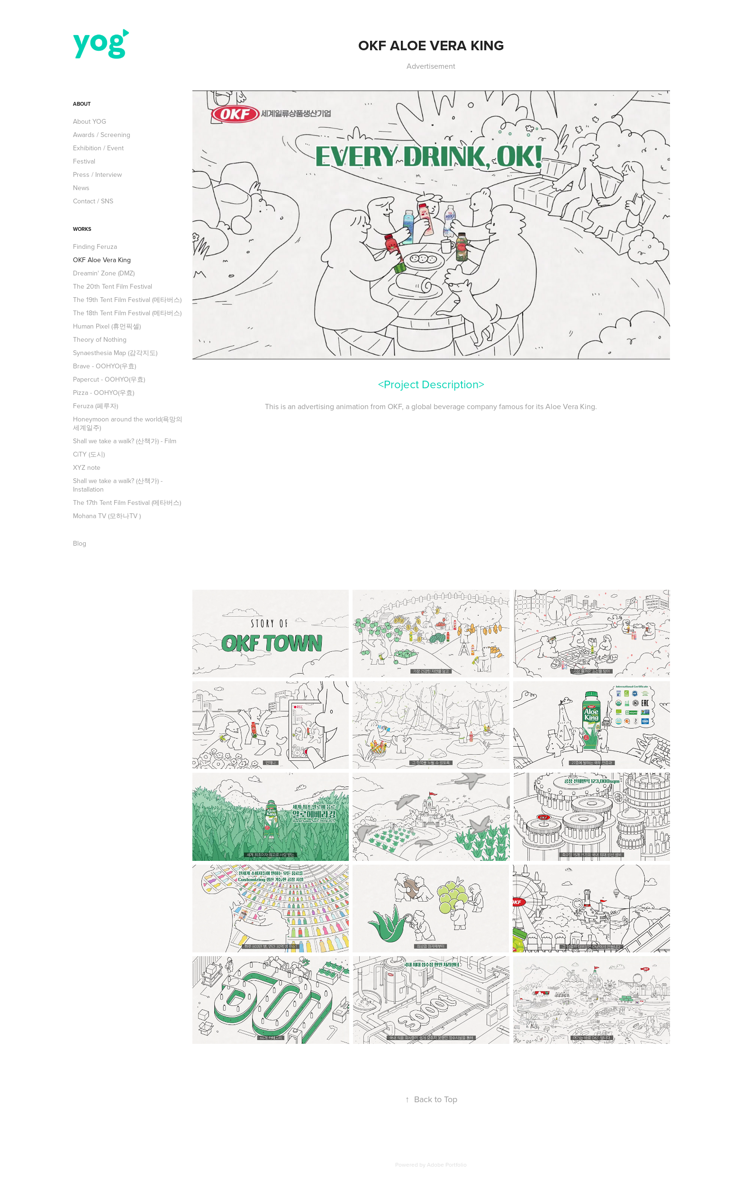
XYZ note (86, 467)
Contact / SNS (93, 201)
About (82, 104)
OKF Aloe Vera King (102, 260)
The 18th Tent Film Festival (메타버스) (127, 313)
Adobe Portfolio (447, 1164)
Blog (79, 543)
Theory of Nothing (100, 339)
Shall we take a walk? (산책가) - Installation (118, 485)
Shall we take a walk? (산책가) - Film (124, 441)
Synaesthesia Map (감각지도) (115, 352)
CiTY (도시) (89, 454)
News (81, 187)
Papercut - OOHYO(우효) (109, 379)
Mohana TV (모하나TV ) (107, 516)
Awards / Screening (101, 134)
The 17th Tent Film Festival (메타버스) (127, 502)
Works (82, 229)
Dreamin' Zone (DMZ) (104, 273)
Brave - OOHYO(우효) (104, 366)
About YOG (89, 121)
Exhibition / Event (98, 148)
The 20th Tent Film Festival (112, 286)
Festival (84, 161)
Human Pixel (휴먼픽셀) (107, 326)
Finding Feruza (95, 246)
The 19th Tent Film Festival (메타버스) (127, 299)
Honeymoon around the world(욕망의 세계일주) (127, 423)
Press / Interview (97, 174)
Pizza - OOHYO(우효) (103, 392)
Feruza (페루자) (95, 406)
